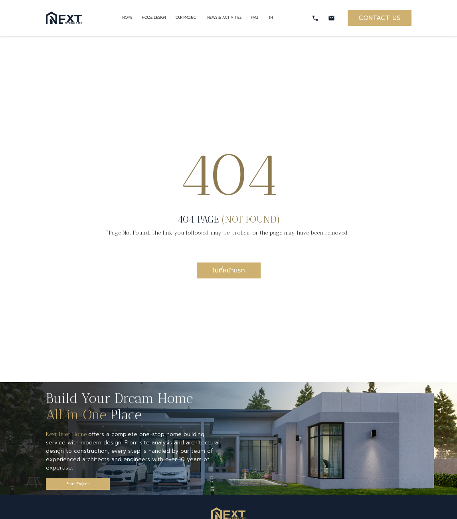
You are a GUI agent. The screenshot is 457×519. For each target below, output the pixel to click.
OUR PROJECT (187, 17)
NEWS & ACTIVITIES (224, 17)
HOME (128, 17)
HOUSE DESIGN (154, 17)
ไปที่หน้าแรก (228, 270)
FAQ (255, 17)
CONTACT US (379, 18)
